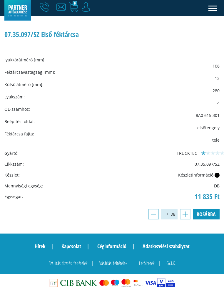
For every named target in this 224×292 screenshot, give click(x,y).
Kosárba (206, 214)
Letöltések (147, 263)
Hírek (40, 246)
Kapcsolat (71, 246)
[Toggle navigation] (213, 8)
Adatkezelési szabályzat (166, 246)
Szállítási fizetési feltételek (68, 263)
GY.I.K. (170, 263)
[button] (62, 7)
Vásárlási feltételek (113, 263)
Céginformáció (111, 246)
